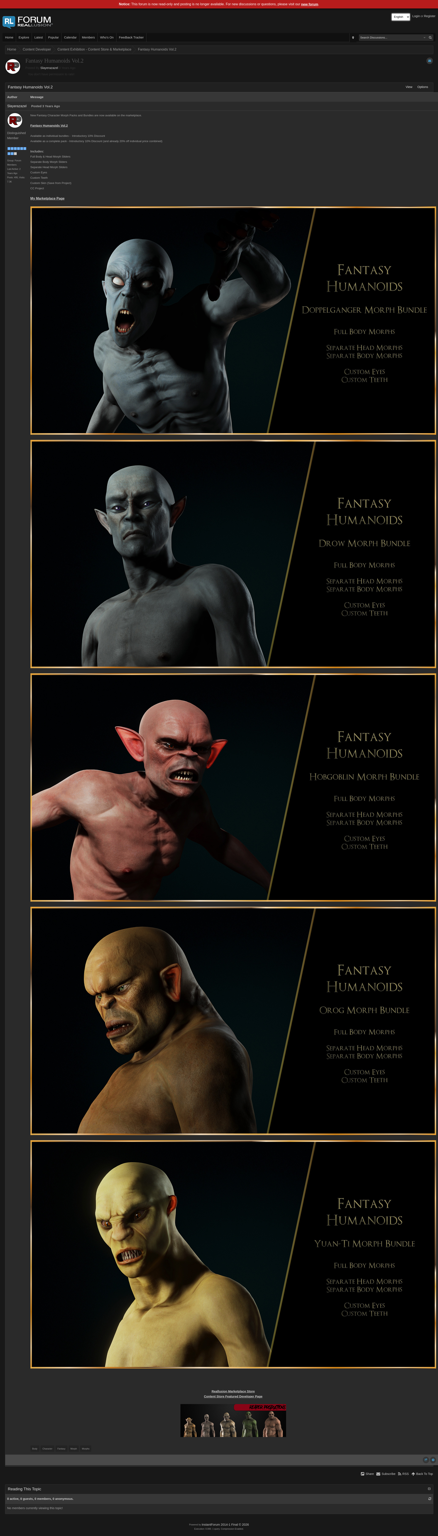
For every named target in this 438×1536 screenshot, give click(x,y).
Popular (53, 37)
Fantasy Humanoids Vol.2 (157, 49)
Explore (24, 37)
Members (88, 37)
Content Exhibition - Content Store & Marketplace (94, 49)
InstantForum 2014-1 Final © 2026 (225, 1524)
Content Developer (37, 49)
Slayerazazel (49, 68)
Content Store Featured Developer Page (233, 1396)
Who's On (107, 37)
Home (9, 37)
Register (429, 16)
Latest (38, 37)
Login (416, 16)
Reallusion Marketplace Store (233, 1391)
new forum (309, 4)
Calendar (70, 37)
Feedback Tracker (131, 37)
